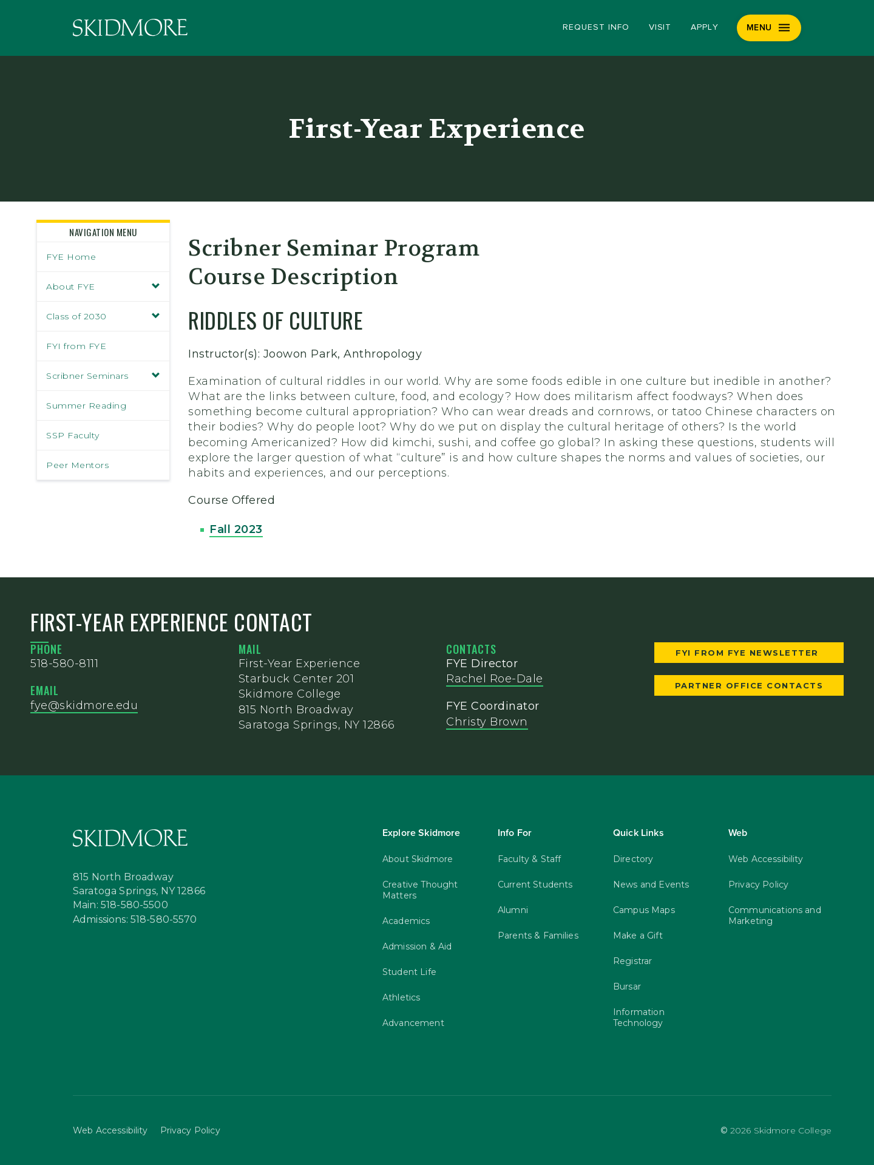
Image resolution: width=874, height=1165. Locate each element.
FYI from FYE (76, 346)
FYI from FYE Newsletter (749, 652)
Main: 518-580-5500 (120, 905)
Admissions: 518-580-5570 (135, 919)
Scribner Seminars (103, 375)
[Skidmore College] (130, 27)
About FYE (103, 286)
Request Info (596, 27)
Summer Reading (86, 405)
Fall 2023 (236, 529)
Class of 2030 (103, 316)
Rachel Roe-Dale (494, 678)
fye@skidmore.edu (84, 705)
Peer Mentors (77, 465)
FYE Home (71, 256)
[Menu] (769, 28)
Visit (660, 27)
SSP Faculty (73, 435)
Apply (705, 27)
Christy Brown (487, 722)
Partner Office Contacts (749, 685)
